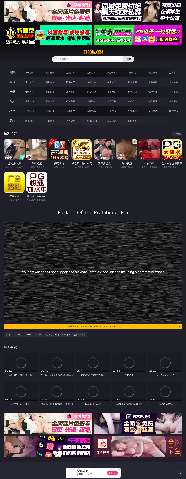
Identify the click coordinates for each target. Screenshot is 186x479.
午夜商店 (50, 120)
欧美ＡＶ (70, 82)
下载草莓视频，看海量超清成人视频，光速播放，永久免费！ (124, 326)
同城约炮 (29, 120)
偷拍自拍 (50, 91)
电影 (12, 92)
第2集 (18, 334)
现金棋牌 (152, 72)
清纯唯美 (132, 101)
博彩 (12, 72)
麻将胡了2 (112, 72)
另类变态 (173, 91)
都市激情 (29, 110)
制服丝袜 (111, 91)
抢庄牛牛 (173, 72)
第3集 (28, 334)
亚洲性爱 (29, 91)
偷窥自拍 (29, 101)
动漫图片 (91, 101)
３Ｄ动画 (91, 82)
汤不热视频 (91, 120)
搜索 (129, 59)
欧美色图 (70, 101)
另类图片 (173, 101)
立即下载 (112, 473)
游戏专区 (91, 72)
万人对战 (70, 72)
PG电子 (29, 72)
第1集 (8, 334)
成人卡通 (70, 91)
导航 (12, 120)
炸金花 (132, 72)
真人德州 (50, 72)
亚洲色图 (50, 101)
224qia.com (93, 52)
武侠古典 (91, 110)
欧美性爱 (91, 91)
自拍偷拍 (50, 82)
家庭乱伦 (50, 110)
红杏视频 (111, 120)
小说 (12, 111)
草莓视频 (70, 120)
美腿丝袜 (111, 101)
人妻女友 (70, 110)
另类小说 (132, 110)
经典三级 (132, 91)
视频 (12, 82)
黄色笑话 (152, 110)
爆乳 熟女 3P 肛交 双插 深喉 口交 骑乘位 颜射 (65, 334)
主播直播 (152, 82)
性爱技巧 (173, 110)
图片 (12, 101)
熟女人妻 (111, 82)
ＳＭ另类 (173, 82)
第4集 (38, 334)
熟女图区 (152, 101)
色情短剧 (132, 120)
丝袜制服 (132, 82)
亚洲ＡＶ (29, 82)
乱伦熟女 (152, 91)
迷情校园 (111, 110)
